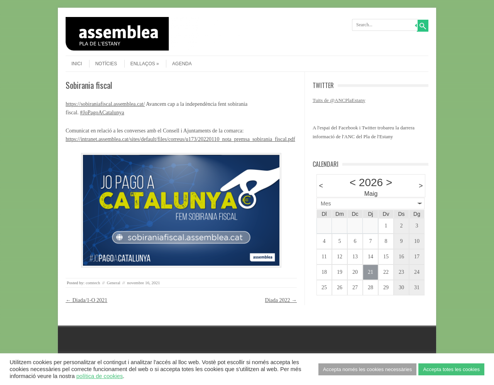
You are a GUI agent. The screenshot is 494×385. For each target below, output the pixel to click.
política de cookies (99, 376)
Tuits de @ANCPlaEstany (339, 100)
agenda (182, 63)
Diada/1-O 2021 (86, 300)
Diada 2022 (281, 300)
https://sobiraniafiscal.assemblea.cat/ (105, 104)
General (113, 282)
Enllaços (144, 63)
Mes (326, 203)
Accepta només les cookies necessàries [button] (367, 369)
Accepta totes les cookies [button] (451, 369)
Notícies (106, 63)
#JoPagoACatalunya (102, 112)
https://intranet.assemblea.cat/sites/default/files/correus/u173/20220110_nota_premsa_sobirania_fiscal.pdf (180, 139)
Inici (76, 63)
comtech (93, 282)
